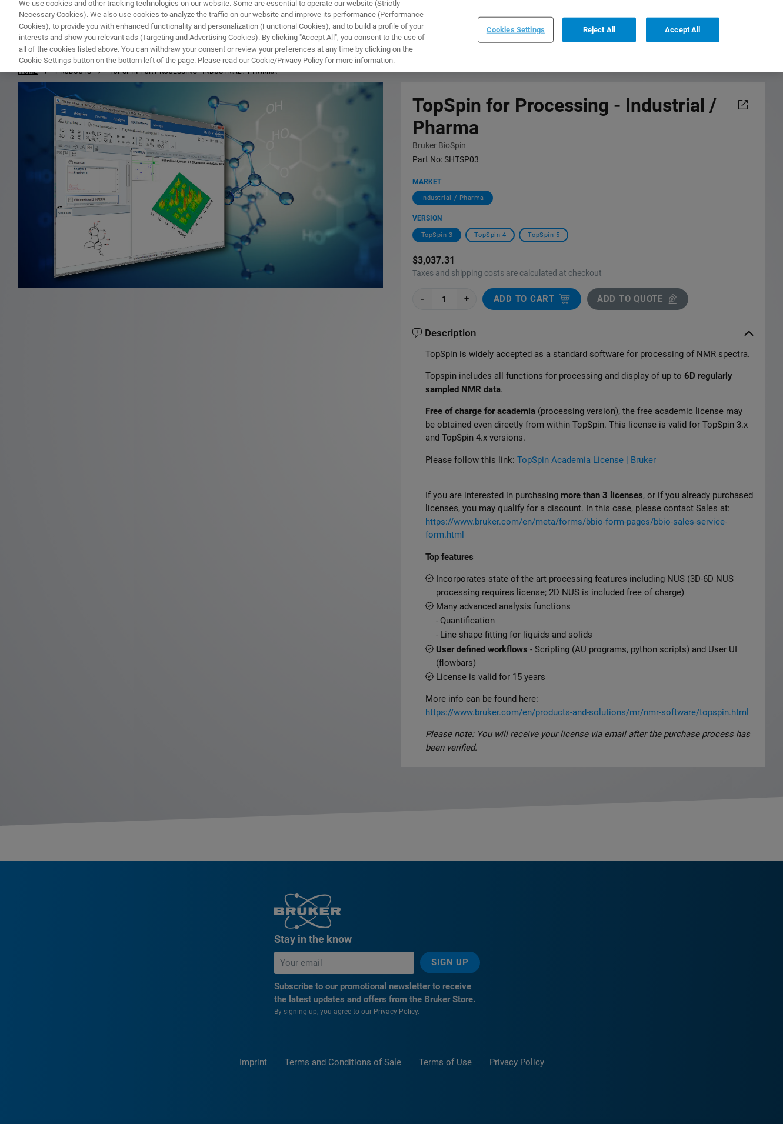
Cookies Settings (516, 20)
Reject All (599, 20)
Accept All (682, 20)
